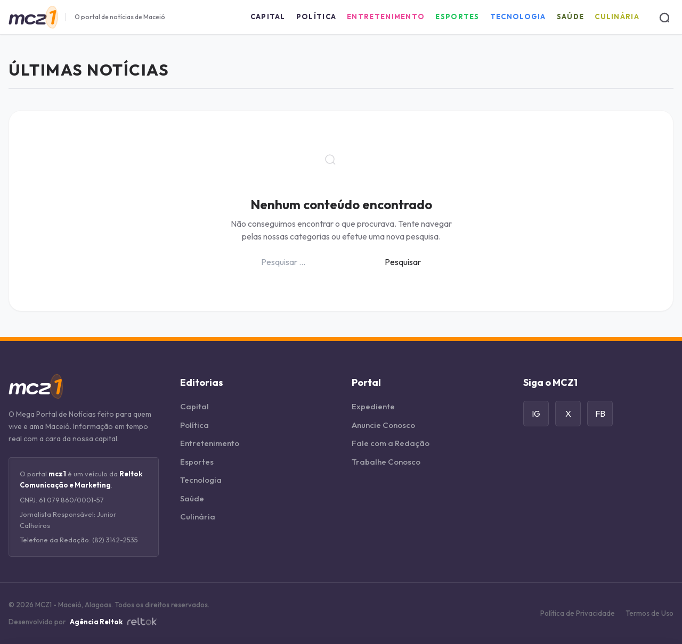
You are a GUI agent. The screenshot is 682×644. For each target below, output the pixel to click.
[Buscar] (663, 17)
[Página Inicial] (33, 17)
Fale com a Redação (390, 443)
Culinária (617, 16)
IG (536, 413)
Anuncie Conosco (383, 425)
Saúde (570, 16)
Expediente (373, 406)
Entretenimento (386, 16)
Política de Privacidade (577, 613)
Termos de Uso (649, 613)
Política (316, 16)
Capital (268, 16)
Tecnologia (518, 16)
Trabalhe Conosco (386, 462)
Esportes (457, 16)
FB (600, 413)
